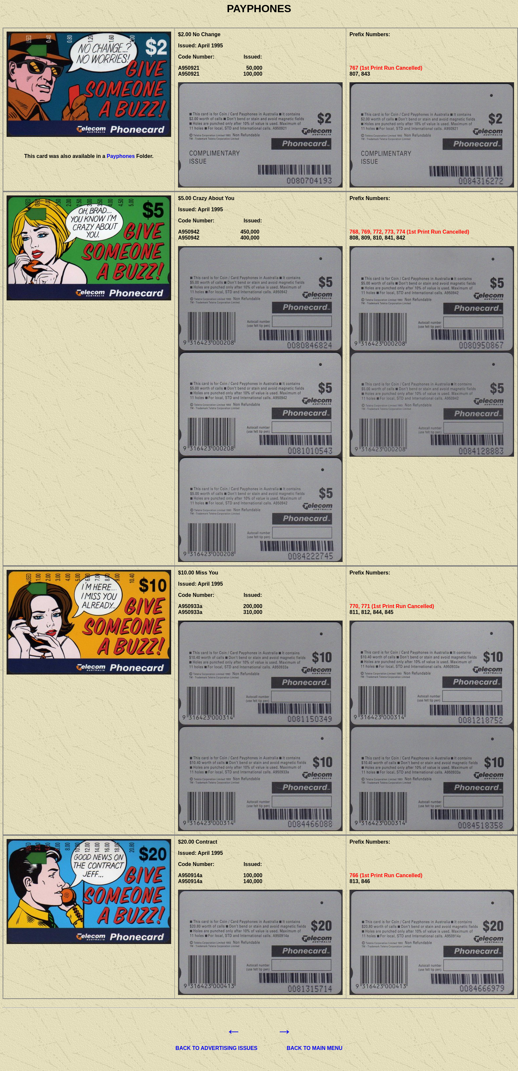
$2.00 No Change (199, 34)
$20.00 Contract (197, 842)
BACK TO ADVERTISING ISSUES (216, 1048)
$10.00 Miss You (198, 572)
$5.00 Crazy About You (206, 198)
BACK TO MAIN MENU (314, 1048)
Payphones (121, 156)
